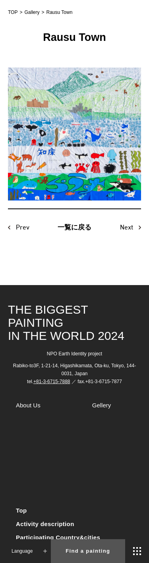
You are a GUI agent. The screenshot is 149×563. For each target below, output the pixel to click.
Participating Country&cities (58, 537)
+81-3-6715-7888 (51, 381)
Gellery (101, 405)
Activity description (45, 524)
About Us (28, 405)
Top (21, 510)
